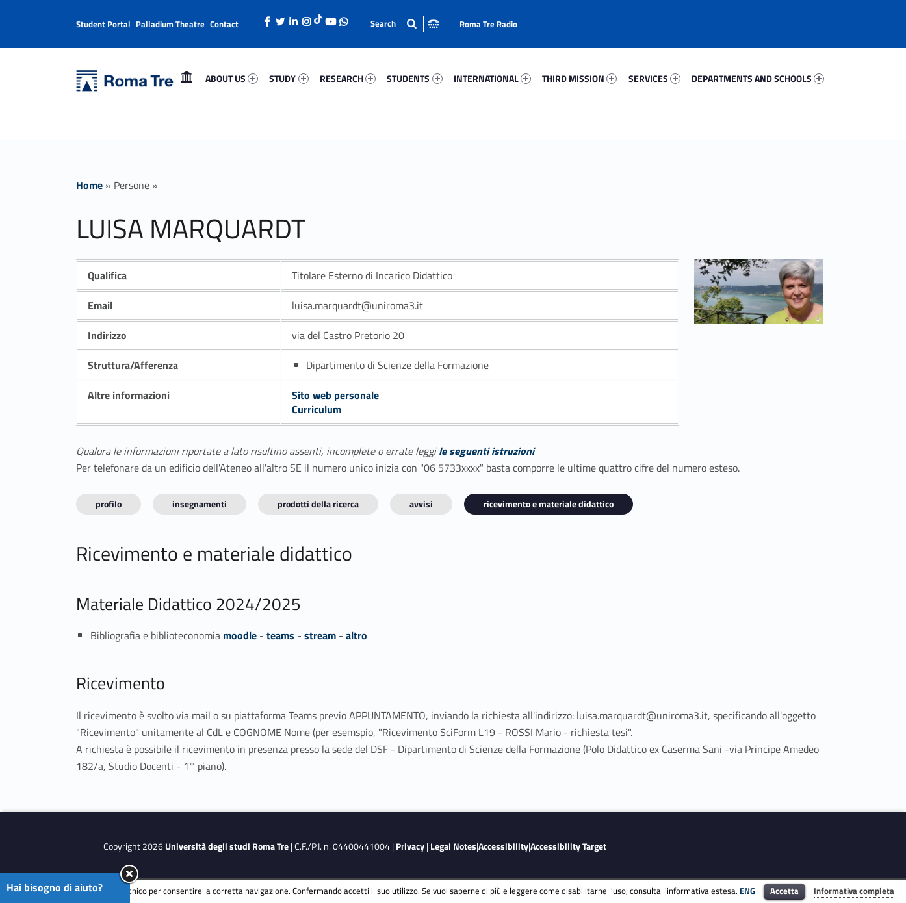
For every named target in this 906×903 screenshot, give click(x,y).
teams (280, 635)
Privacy (410, 846)
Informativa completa (854, 890)
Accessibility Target (568, 846)
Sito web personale (335, 395)
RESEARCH (348, 78)
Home (187, 78)
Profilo (109, 504)
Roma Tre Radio (488, 24)
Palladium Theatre (170, 24)
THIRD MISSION (579, 78)
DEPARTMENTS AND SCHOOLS (758, 78)
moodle (240, 635)
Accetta (784, 890)
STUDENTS (414, 78)
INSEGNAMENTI (199, 504)
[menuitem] (187, 79)
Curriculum (316, 409)
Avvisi (421, 504)
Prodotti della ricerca (318, 504)
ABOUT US (231, 78)
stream (320, 635)
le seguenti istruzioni (486, 451)
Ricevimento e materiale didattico (549, 504)
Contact (224, 24)
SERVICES (654, 78)
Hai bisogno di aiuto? (54, 887)
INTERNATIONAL (492, 78)
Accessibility (503, 846)
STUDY (288, 78)
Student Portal (103, 24)
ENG (747, 890)
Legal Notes (453, 846)
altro (356, 635)
